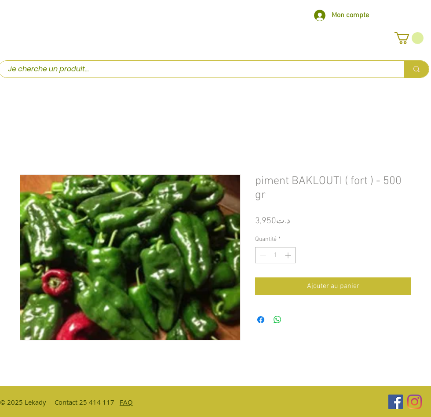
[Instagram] (414, 402)
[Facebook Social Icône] (395, 402)
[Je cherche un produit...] (196, 69)
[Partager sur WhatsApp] (277, 319)
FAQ (126, 402)
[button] (409, 38)
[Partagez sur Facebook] (261, 319)
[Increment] (288, 255)
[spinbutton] (275, 255)
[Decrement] (261, 255)
